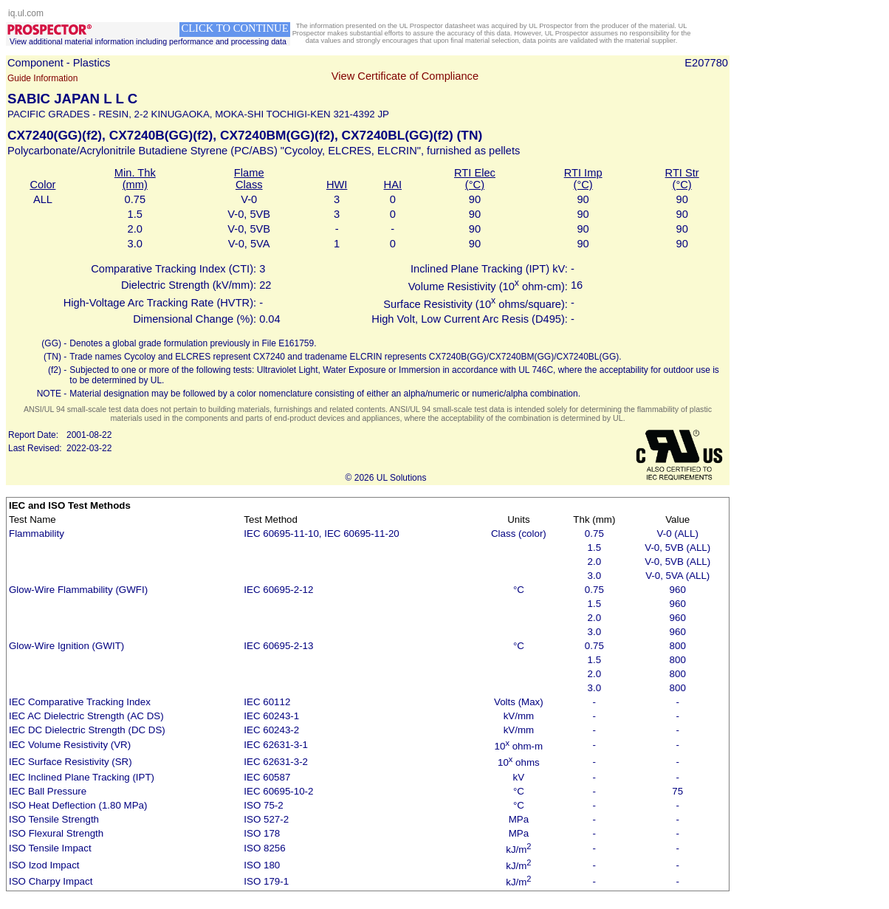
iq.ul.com (26, 13)
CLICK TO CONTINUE (234, 28)
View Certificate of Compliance (405, 76)
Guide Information (42, 78)
